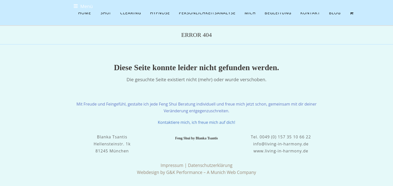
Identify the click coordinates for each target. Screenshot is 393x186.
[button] (83, 6)
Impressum (172, 165)
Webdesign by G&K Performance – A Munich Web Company (196, 172)
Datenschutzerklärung (210, 165)
